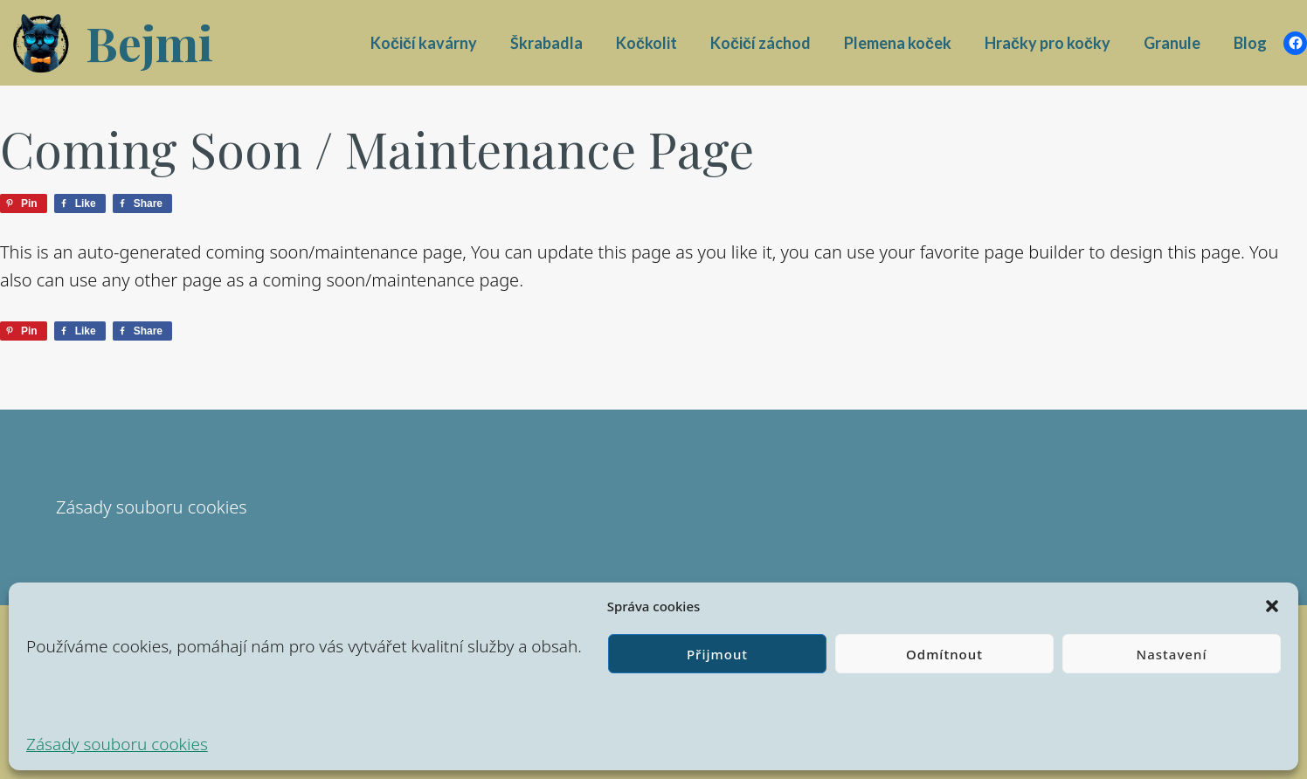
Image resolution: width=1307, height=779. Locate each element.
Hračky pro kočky (1047, 42)
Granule (1172, 42)
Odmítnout (944, 654)
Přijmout (717, 654)
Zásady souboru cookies (117, 744)
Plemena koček (897, 42)
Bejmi (149, 42)
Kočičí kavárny (423, 42)
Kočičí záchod (760, 42)
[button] (1272, 606)
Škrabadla (546, 42)
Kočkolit (646, 42)
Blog (1250, 42)
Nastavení (1172, 654)
